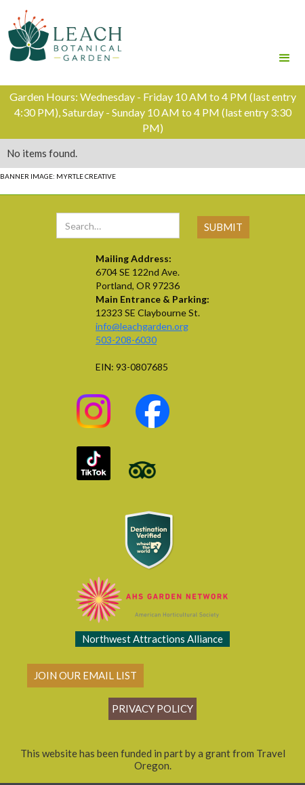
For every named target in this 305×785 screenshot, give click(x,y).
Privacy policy (152, 708)
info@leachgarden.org (142, 326)
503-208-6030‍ (126, 339)
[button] (284, 39)
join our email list (85, 675)
